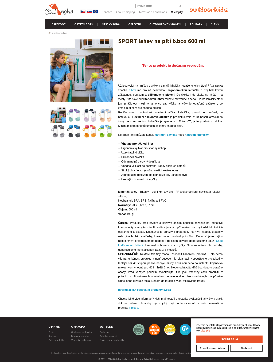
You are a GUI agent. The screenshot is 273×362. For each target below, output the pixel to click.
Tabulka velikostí (108, 336)
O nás (51, 332)
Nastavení (246, 348)
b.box (132, 90)
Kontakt (53, 336)
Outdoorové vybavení (165, 24)
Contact (107, 12)
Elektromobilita (56, 340)
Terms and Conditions (153, 12)
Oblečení (134, 24)
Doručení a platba (80, 336)
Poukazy (196, 24)
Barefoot (59, 24)
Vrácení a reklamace (81, 340)
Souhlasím (229, 339)
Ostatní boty (83, 24)
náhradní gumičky (197, 134)
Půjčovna (104, 332)
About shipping (125, 12)
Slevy (215, 24)
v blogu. (134, 307)
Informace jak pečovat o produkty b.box (144, 289)
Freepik (170, 359)
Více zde (205, 330)
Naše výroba (111, 24)
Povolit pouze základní (212, 348)
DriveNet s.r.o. (151, 359)
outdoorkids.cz (60, 33)
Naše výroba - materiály (112, 340)
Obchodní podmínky (81, 332)
